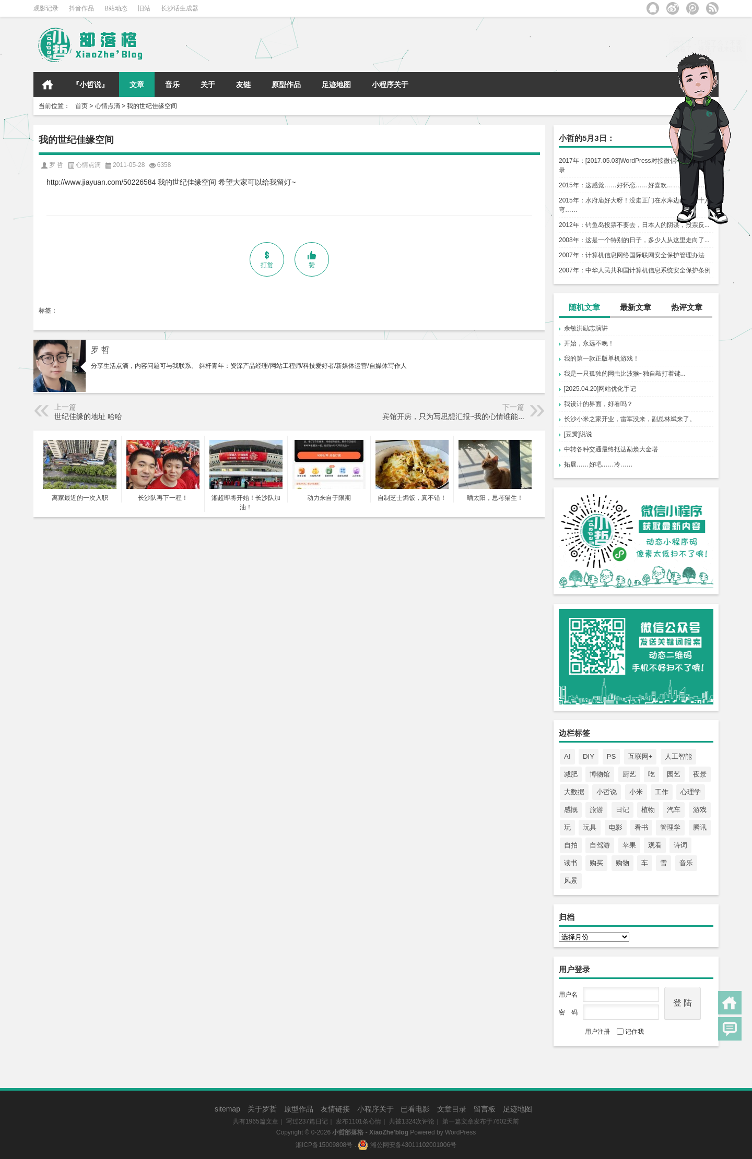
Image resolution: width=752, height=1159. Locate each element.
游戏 (700, 810)
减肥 (571, 774)
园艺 (673, 774)
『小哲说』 (90, 84)
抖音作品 (81, 8)
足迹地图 (336, 84)
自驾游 (600, 845)
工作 (661, 792)
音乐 (172, 84)
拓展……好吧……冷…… (598, 464)
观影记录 (45, 8)
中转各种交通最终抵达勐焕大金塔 (611, 449)
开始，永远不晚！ (589, 343)
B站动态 (115, 8)
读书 (571, 863)
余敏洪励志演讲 (586, 328)
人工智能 (678, 756)
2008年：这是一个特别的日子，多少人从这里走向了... (634, 240)
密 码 (568, 1012)
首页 (47, 84)
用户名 (568, 994)
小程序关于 (390, 84)
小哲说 (606, 792)
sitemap (227, 1109)
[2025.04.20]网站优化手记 (600, 388)
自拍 (571, 845)
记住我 (630, 1031)
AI (567, 756)
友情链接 (335, 1109)
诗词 (680, 845)
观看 (655, 845)
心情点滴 (107, 106)
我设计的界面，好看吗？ (598, 404)
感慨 (571, 810)
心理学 (690, 792)
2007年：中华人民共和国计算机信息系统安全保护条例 (635, 270)
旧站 (144, 8)
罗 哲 (100, 349)
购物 (622, 863)
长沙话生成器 (179, 8)
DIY (588, 756)
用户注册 (597, 1031)
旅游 (596, 810)
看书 (641, 827)
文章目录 (451, 1109)
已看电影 (415, 1109)
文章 (137, 84)
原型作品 (286, 84)
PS (611, 756)
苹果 (629, 845)
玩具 (589, 827)
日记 (622, 810)
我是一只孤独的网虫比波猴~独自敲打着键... (625, 373)
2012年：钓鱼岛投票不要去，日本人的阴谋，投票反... (634, 225)
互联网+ (640, 756)
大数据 (574, 792)
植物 (648, 810)
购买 (596, 863)
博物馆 (600, 774)
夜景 (700, 774)
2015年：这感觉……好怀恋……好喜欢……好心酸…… (635, 185)
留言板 (485, 1109)
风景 (571, 881)
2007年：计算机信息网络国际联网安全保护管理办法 (631, 255)
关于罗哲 (262, 1109)
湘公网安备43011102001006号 (407, 1145)
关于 (208, 84)
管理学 (670, 827)
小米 (636, 792)
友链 (243, 84)
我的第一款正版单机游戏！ (601, 358)
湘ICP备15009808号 (324, 1145)
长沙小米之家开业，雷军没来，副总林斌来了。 (630, 419)
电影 (615, 827)
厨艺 (629, 774)
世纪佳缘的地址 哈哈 (88, 416)
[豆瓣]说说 (578, 434)
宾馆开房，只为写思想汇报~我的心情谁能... (453, 416)
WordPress (460, 1132)
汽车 (673, 810)
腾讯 (700, 827)
